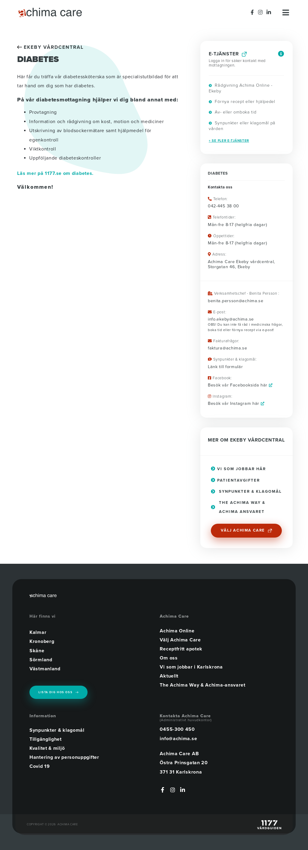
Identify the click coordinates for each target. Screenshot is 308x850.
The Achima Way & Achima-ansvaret (202, 685)
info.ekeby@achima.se (231, 319)
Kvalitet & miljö (47, 748)
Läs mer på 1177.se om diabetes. (55, 173)
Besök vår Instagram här (236, 403)
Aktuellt (169, 676)
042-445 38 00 (223, 206)
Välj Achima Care (180, 640)
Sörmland (40, 660)
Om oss (168, 658)
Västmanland (44, 669)
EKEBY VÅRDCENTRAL (50, 47)
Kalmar (37, 632)
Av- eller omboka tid (232, 112)
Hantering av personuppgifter (64, 757)
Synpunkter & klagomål (57, 730)
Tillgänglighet (45, 739)
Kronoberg (41, 641)
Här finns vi (42, 616)
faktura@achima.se (227, 348)
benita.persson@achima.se (235, 300)
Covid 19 (39, 766)
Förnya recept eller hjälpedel (242, 101)
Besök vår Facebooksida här (240, 385)
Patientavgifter (235, 480)
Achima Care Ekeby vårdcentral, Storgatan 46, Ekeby (241, 264)
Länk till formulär (225, 366)
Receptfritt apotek (181, 649)
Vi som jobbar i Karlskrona (191, 667)
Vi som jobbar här (241, 469)
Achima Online (177, 631)
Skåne (37, 650)
